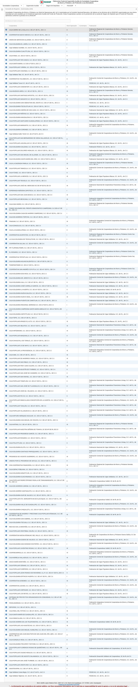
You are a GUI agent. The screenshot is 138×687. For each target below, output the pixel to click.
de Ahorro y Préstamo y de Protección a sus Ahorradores (75, 3)
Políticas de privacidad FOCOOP (69, 684)
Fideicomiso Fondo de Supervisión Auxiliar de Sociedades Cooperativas (75, 1)
